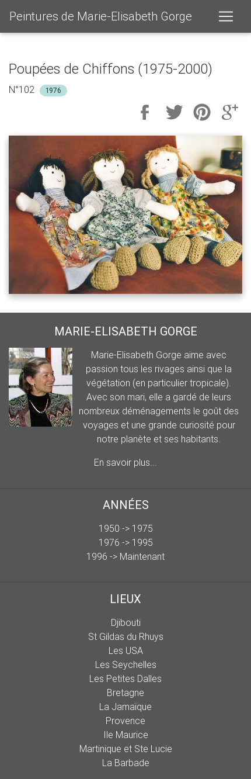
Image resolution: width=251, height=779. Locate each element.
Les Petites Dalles (125, 678)
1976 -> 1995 (126, 542)
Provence (125, 720)
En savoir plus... (125, 462)
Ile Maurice (125, 734)
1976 (53, 90)
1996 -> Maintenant (125, 556)
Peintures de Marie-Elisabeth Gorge (100, 16)
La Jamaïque (125, 706)
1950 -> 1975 (126, 528)
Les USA (126, 650)
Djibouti (126, 622)
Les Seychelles (125, 664)
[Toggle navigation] (226, 16)
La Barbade (125, 762)
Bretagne (125, 692)
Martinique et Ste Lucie (125, 748)
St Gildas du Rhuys (125, 636)
